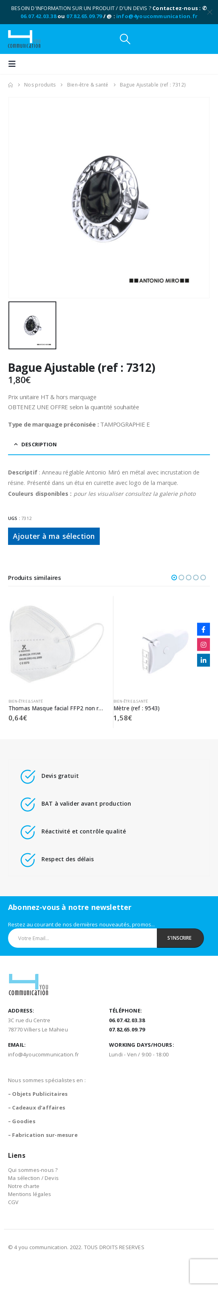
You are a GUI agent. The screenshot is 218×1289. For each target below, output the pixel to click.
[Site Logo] (24, 39)
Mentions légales (29, 1194)
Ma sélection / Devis (33, 1178)
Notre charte (23, 1186)
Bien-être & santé (25, 701)
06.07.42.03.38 (38, 16)
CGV (13, 1202)
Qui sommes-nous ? (33, 1170)
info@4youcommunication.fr (156, 16)
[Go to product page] (56, 644)
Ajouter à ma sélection (54, 536)
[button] (125, 39)
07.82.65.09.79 (84, 16)
